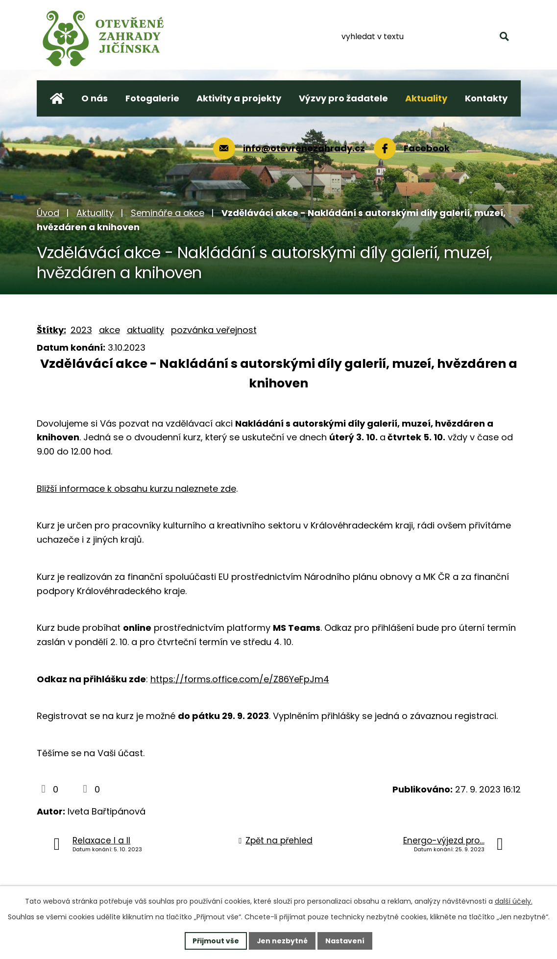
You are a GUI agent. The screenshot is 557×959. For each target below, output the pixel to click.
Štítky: (51, 330)
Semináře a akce (167, 213)
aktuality (145, 330)
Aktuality (95, 213)
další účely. (514, 901)
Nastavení (345, 940)
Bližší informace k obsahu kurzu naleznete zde (136, 488)
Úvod (48, 213)
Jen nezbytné (282, 940)
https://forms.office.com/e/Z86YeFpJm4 (239, 679)
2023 (81, 330)
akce (109, 330)
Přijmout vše (216, 940)
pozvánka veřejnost (214, 330)
